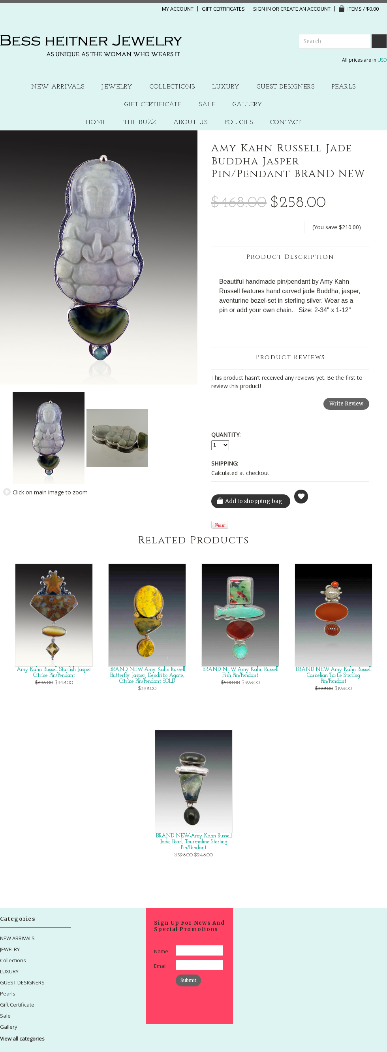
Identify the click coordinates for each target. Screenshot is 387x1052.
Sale (207, 105)
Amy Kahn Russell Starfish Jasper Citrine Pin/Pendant (54, 673)
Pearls (344, 87)
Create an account (305, 8)
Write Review (346, 403)
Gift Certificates (223, 8)
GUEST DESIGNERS (286, 87)
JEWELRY (117, 87)
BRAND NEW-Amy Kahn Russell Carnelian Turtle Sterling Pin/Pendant (334, 675)
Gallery (248, 105)
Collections (172, 87)
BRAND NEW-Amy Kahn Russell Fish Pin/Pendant (240, 673)
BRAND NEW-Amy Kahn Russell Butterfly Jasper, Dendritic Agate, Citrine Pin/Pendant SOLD (147, 675)
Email (160, 965)
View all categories (22, 1038)
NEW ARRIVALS (58, 87)
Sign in (262, 8)
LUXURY (226, 87)
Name (161, 951)
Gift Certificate (153, 105)
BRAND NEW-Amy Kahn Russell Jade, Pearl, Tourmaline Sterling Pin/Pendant (194, 842)
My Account (178, 8)
